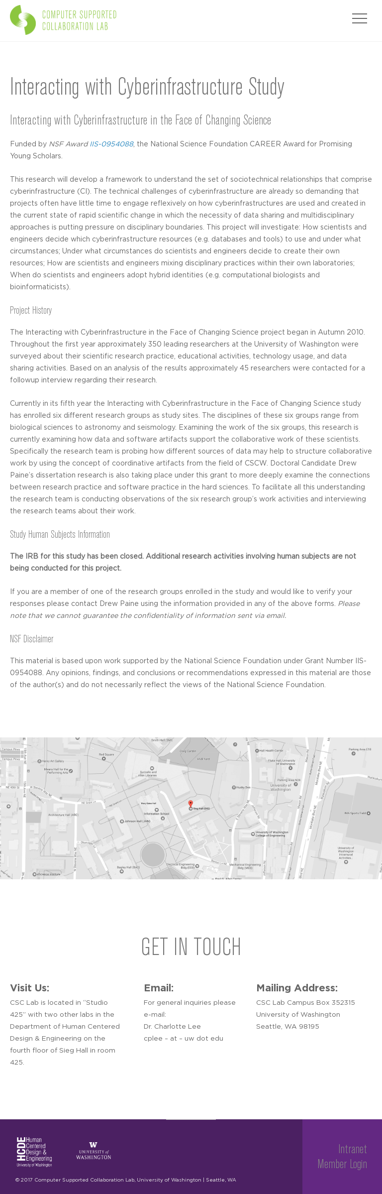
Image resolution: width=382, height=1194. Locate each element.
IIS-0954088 (111, 144)
